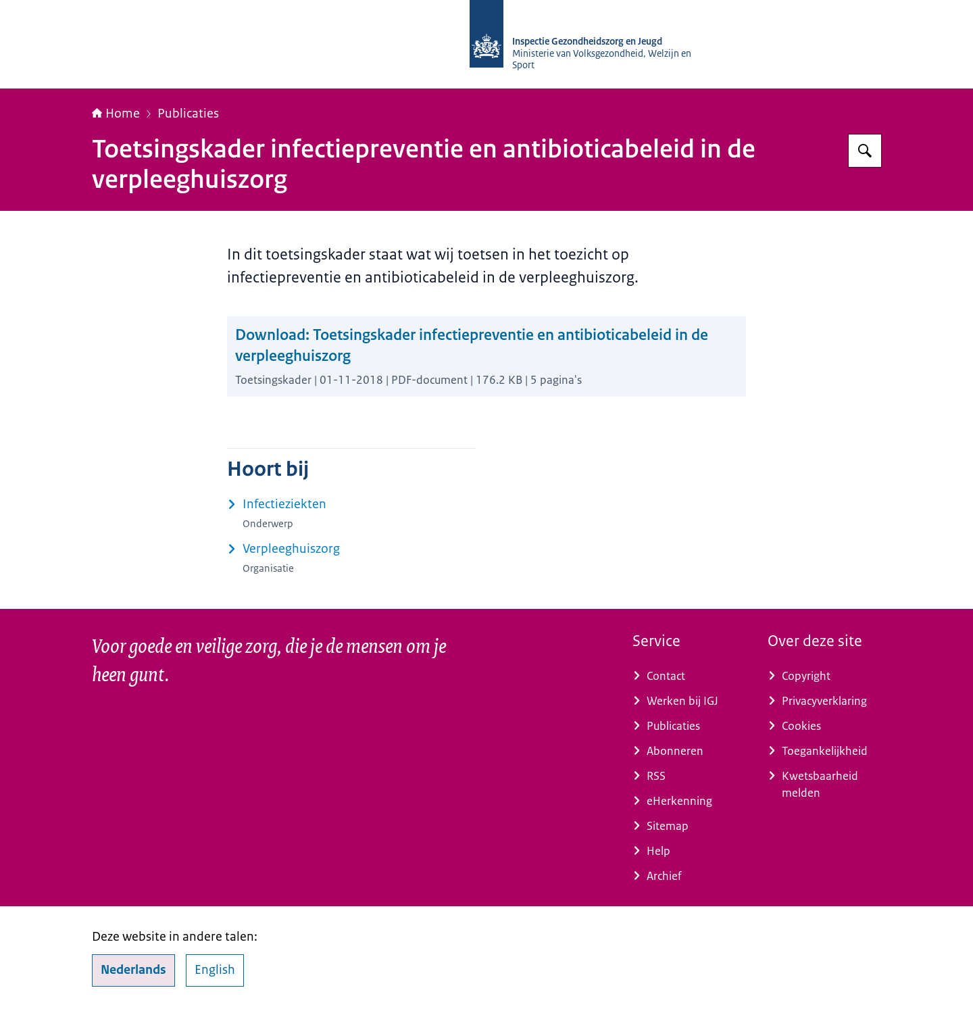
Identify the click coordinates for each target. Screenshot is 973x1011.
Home (116, 113)
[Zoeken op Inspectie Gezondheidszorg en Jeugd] (865, 150)
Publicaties (188, 113)
